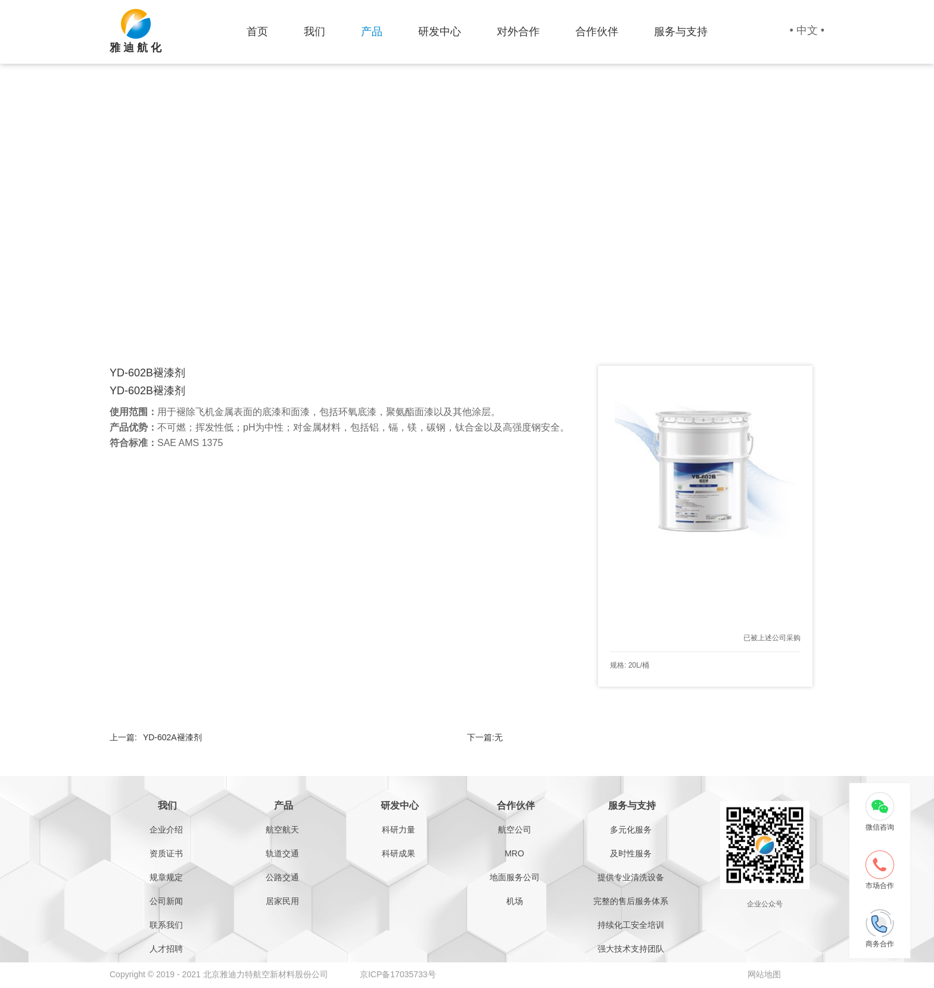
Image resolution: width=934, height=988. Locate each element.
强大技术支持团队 (630, 948)
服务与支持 (681, 32)
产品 (371, 32)
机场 (514, 901)
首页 (257, 32)
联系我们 (166, 925)
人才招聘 (166, 948)
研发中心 (439, 32)
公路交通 (282, 877)
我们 (314, 32)
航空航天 (282, 829)
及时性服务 (631, 853)
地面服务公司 (515, 877)
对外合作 (518, 32)
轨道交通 (282, 853)
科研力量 (398, 829)
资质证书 (166, 853)
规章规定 (166, 877)
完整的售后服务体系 (630, 901)
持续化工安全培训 (630, 925)
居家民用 (282, 901)
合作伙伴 (596, 32)
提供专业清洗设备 (630, 877)
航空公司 (514, 829)
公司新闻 (166, 901)
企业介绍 (166, 829)
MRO (514, 853)
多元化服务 (631, 829)
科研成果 (398, 853)
